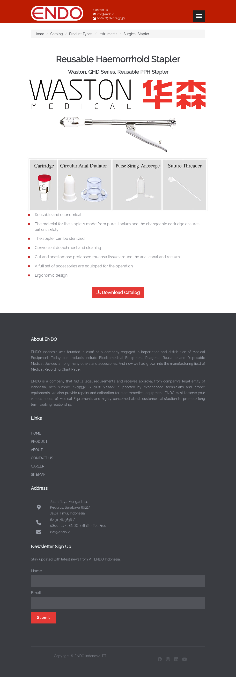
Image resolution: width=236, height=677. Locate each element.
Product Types (80, 34)
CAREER (37, 466)
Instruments (108, 34)
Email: (36, 593)
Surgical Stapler (136, 34)
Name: (37, 571)
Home (39, 34)
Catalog (56, 34)
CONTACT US (42, 458)
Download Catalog (118, 292)
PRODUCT (39, 442)
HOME (36, 433)
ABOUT (37, 450)
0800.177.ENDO (107, 18)
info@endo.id (105, 14)
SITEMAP (38, 474)
